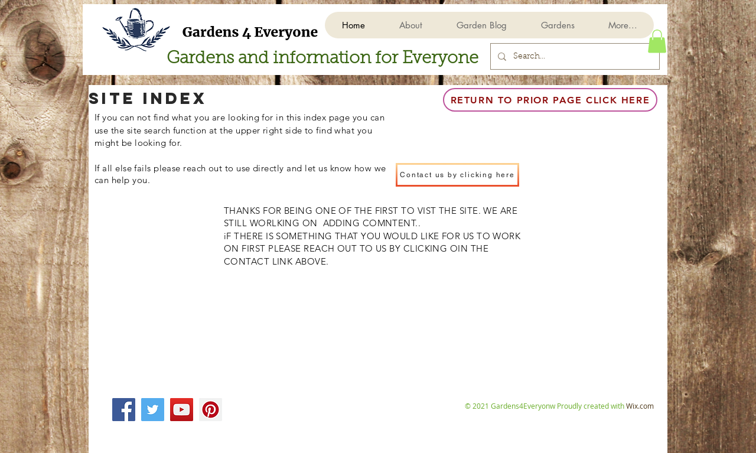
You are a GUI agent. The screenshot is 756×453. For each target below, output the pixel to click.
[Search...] (573, 56)
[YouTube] (181, 409)
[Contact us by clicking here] (457, 175)
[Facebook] (123, 409)
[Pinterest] (210, 409)
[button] (557, 25)
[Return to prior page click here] (550, 100)
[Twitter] (152, 409)
